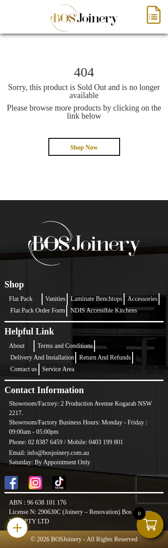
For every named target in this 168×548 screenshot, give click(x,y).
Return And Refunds (105, 357)
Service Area (58, 369)
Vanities (55, 298)
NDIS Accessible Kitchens (103, 310)
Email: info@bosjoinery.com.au (49, 453)
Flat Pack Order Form (37, 310)
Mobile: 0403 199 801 (95, 442)
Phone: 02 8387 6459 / (38, 442)
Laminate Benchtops (96, 298)
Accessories (143, 298)
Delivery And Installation (42, 357)
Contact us (23, 369)
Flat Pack (21, 298)
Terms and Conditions (65, 345)
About (17, 345)
